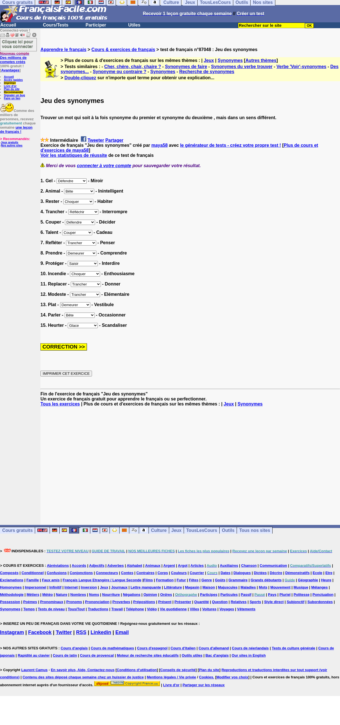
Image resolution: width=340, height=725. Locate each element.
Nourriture (111, 594)
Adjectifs (97, 565)
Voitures (209, 609)
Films (148, 580)
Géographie (308, 580)
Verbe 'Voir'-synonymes (301, 66)
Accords (79, 565)
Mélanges (319, 587)
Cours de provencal (97, 655)
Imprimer (10, 83)
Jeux (209, 60)
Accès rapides (13, 79)
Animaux (153, 565)
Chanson (249, 565)
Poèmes (30, 602)
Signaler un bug (14, 95)
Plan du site (12, 89)
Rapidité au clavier (34, 655)
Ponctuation (322, 594)
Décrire (276, 573)
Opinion (150, 594)
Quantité (201, 602)
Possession (10, 602)
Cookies (206, 677)
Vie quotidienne (173, 609)
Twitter (64, 632)
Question (219, 602)
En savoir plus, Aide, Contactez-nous (83, 670)
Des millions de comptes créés (14, 57)
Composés (9, 573)
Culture (159, 530)
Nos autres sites (11, 145)
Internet (71, 587)
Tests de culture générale (293, 648)
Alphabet (134, 565)
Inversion (89, 587)
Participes (208, 594)
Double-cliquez (80, 77)
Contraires (145, 573)
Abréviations (58, 565)
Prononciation (97, 602)
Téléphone (135, 609)
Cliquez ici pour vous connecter (17, 44)
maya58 (159, 145)
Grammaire (238, 580)
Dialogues (242, 573)
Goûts (220, 580)
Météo (47, 594)
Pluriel (285, 594)
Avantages (10, 70)
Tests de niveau (51, 609)
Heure (326, 580)
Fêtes (193, 580)
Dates (225, 573)
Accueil (8, 25)
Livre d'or (10, 86)
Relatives (239, 602)
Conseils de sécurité (177, 670)
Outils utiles (192, 655)
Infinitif (55, 587)
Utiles (134, 25)
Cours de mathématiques (112, 648)
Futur (181, 580)
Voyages (226, 609)
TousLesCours (201, 530)
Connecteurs (107, 573)
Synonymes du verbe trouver (242, 66)
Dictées (260, 573)
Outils (228, 530)
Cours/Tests (55, 25)
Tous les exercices (60, 404)
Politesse (301, 594)
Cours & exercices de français (123, 49)
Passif (246, 594)
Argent (169, 565)
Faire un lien (12, 98)
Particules (229, 594)
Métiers (32, 594)
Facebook (40, 632)
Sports (255, 602)
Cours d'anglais (74, 648)
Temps (29, 609)
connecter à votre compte (104, 165)
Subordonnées (320, 602)
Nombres (78, 594)
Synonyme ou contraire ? (119, 71)
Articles (197, 565)
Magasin (192, 587)
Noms (94, 594)
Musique (300, 587)
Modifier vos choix (232, 677)
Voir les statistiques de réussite (73, 155)
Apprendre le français (63, 49)
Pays (272, 594)
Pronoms (74, 602)
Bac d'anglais (217, 655)
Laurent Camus (34, 670)
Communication (273, 565)
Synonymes (230, 60)
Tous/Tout (76, 609)
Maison (208, 587)
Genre (206, 580)
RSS (81, 632)
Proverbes (121, 602)
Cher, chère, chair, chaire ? (132, 66)
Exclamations (11, 580)
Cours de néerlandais (250, 648)
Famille (32, 580)
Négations (131, 594)
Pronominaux (51, 602)
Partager (114, 140)
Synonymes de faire (186, 66)
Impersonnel (35, 587)
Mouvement (280, 587)
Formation (165, 580)
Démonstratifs (297, 573)
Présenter (182, 602)
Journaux (119, 587)
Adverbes (115, 565)
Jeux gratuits (9, 142)
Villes (194, 609)
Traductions (98, 609)
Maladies (248, 587)
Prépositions (144, 602)
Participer (96, 25)
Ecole (317, 573)
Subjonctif (296, 602)
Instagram (12, 632)
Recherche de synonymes (206, 71)
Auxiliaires (229, 565)
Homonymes (11, 587)
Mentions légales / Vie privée (171, 677)
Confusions (57, 573)
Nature (61, 594)
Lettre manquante (145, 587)
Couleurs (179, 573)
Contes (127, 573)
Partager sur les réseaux (204, 685)
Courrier (197, 573)
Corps (162, 573)
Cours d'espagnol (152, 648)
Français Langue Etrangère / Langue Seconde (102, 580)
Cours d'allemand (214, 648)
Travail (117, 609)
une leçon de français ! (16, 129)
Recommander (13, 92)
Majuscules (227, 587)
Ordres (166, 594)
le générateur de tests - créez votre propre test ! (230, 145)
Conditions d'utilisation (137, 670)
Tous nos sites (254, 530)
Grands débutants (266, 580)
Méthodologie (12, 594)
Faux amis (51, 580)
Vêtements (246, 609)
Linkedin (101, 632)
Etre (328, 573)
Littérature (173, 587)
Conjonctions (81, 573)
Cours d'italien (183, 648)
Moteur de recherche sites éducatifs (148, 655)
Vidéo (152, 609)
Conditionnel (32, 573)
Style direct (274, 602)
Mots (263, 587)
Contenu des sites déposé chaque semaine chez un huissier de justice (83, 677)
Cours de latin (65, 655)
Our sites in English (249, 655)
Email (122, 632)
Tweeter (96, 140)
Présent (164, 602)
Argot (183, 565)
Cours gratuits (17, 530)
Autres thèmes (261, 60)
